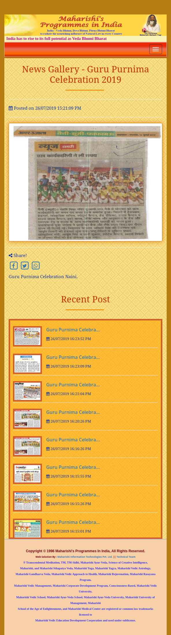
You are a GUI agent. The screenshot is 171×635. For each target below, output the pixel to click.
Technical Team (125, 556)
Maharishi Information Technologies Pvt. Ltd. (84, 556)
